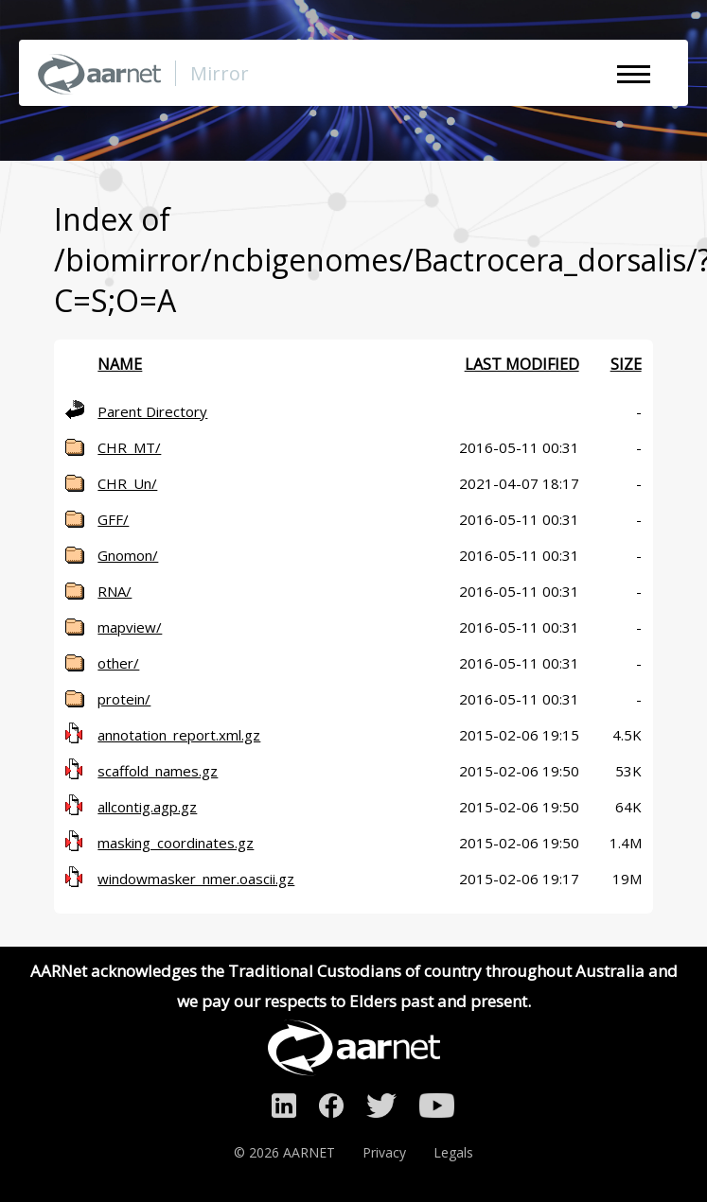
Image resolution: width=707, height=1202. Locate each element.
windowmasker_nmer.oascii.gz (195, 878)
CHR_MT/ (129, 447)
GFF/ (113, 519)
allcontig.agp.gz (147, 806)
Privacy (384, 1152)
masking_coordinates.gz (175, 842)
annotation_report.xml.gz (178, 734)
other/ (118, 662)
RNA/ (114, 591)
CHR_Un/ (127, 483)
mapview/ (129, 627)
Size (626, 364)
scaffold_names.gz (157, 770)
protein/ (123, 698)
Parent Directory (152, 411)
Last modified (522, 364)
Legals (453, 1152)
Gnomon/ (127, 555)
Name (119, 364)
